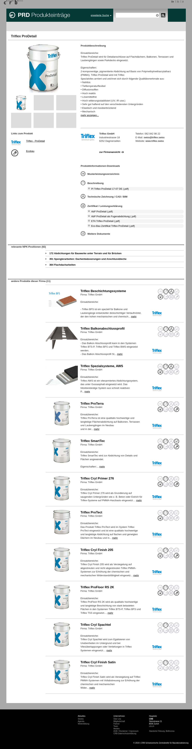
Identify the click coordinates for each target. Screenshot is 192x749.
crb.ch (151, 726)
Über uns (117, 719)
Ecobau (30, 151)
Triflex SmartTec (92, 441)
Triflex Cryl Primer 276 (97, 478)
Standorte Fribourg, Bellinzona (161, 731)
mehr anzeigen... (90, 115)
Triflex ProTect (91, 512)
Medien (116, 729)
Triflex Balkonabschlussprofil (102, 328)
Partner (116, 724)
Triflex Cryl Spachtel (95, 625)
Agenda (81, 721)
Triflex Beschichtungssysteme (103, 291)
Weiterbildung (83, 724)
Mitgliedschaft (119, 721)
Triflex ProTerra (92, 403)
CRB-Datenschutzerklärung (124, 733)
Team (115, 726)
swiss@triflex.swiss (154, 137)
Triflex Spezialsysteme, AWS (101, 366)
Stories (81, 719)
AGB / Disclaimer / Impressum (126, 731)
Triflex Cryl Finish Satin (98, 662)
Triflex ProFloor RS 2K (97, 587)
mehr (134, 316)
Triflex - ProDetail (35, 141)
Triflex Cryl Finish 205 (96, 550)
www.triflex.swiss (155, 141)
